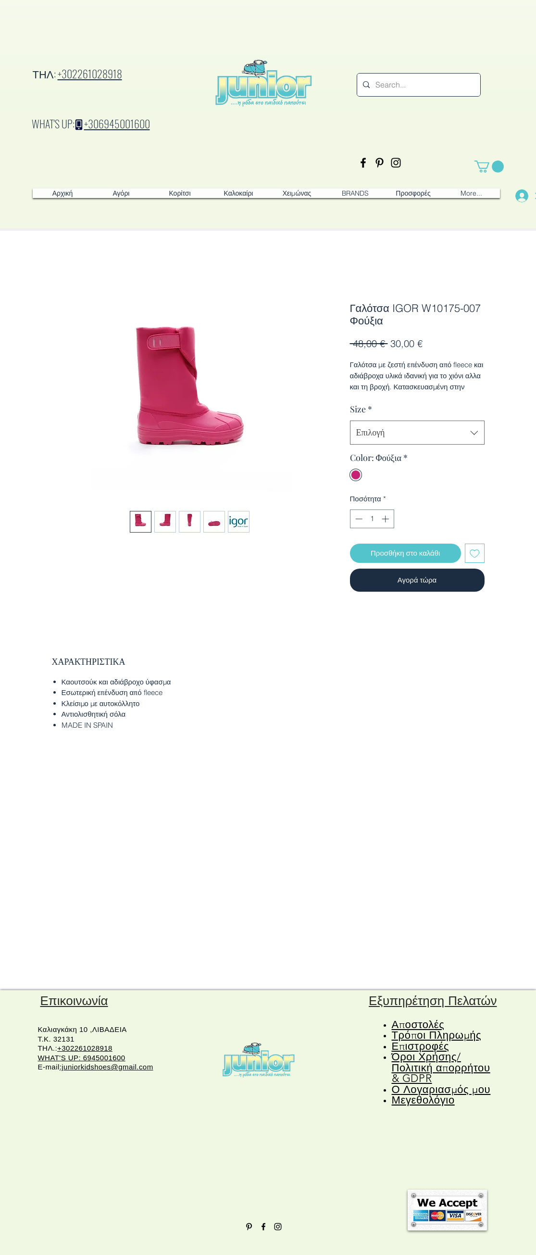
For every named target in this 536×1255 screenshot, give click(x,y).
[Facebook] (363, 162)
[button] (489, 167)
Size (361, 409)
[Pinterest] (379, 162)
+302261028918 (90, 73)
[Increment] (386, 519)
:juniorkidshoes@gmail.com (106, 1067)
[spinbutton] (372, 519)
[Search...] (417, 85)
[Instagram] (395, 162)
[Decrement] (357, 519)
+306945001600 (117, 123)
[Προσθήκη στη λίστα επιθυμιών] (475, 553)
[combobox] (417, 433)
